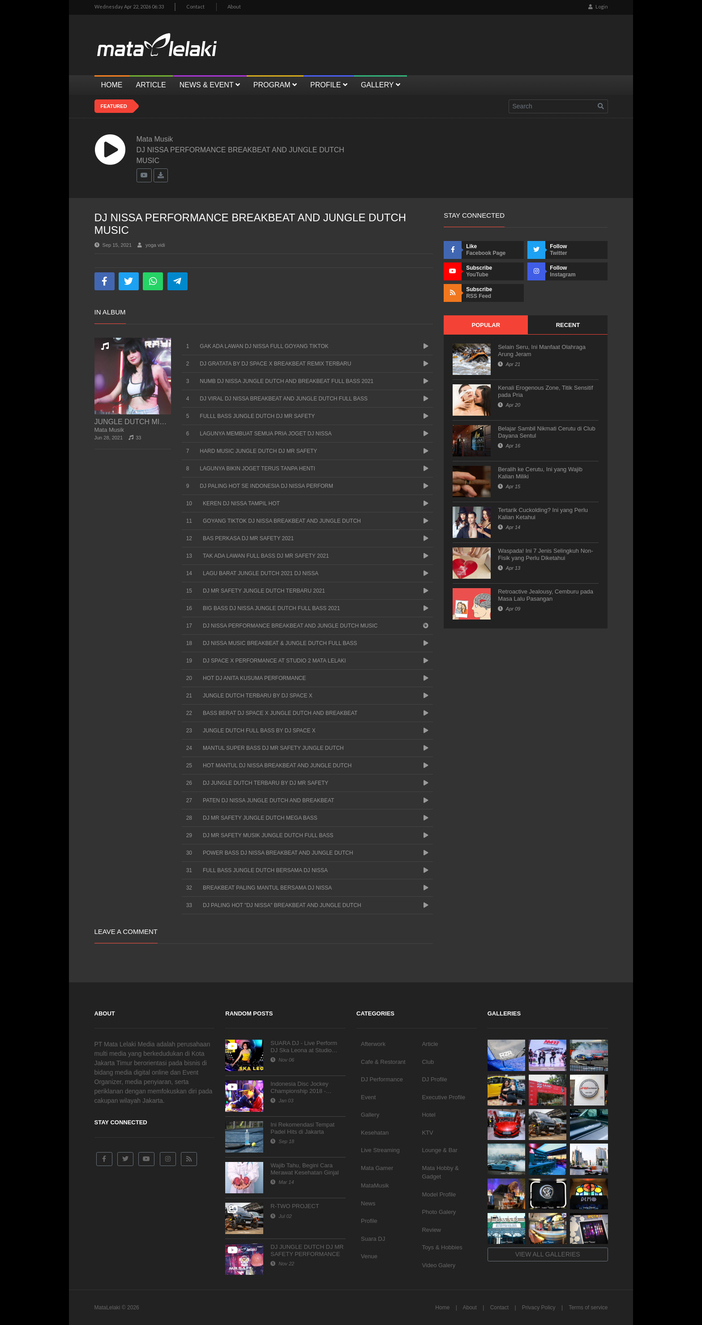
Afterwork (373, 1044)
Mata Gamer (377, 1168)
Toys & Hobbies (442, 1247)
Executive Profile (443, 1097)
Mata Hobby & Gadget (440, 1172)
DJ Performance (382, 1079)
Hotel (428, 1114)
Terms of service (588, 1307)
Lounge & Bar (440, 1150)
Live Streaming (380, 1150)
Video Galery (438, 1265)
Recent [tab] (568, 325)
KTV (427, 1132)
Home (442, 1307)
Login (598, 6)
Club (428, 1061)
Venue (369, 1256)
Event (368, 1097)
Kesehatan (375, 1132)
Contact (195, 6)
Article (430, 1044)
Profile (369, 1220)
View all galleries (547, 1254)
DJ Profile (434, 1079)
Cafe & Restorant (383, 1061)
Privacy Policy (539, 1307)
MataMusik (375, 1185)
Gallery (370, 1114)
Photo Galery (439, 1212)
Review (431, 1229)
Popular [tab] (485, 325)
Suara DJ (373, 1238)
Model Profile (439, 1194)
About (234, 6)
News (368, 1203)
